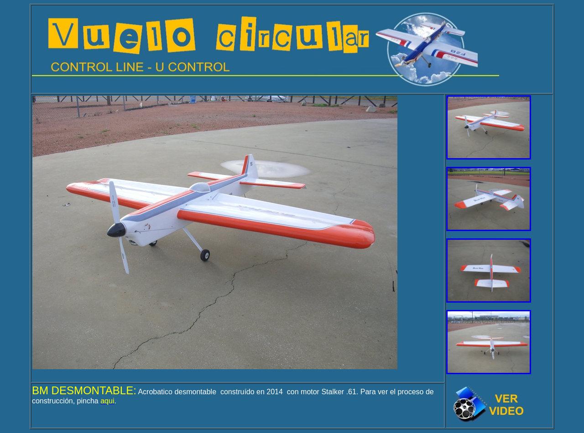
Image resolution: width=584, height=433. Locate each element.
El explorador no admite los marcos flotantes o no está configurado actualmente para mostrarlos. (215, 232)
